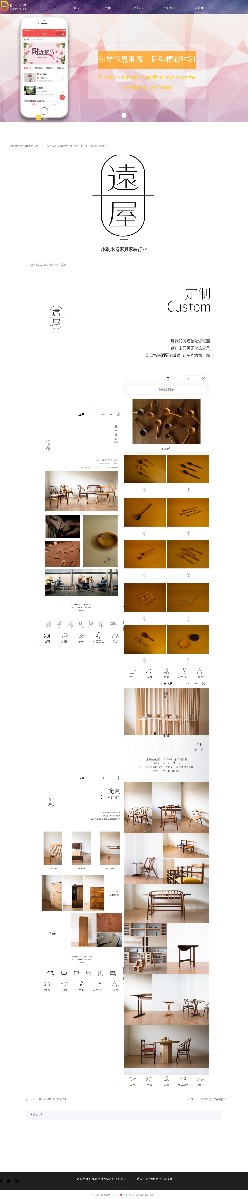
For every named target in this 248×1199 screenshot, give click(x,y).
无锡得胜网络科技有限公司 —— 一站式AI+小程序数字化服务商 (43, 146)
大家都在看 (36, 1114)
